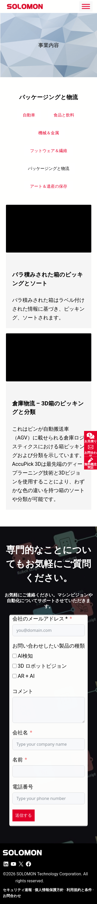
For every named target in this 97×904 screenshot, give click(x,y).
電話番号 (22, 787)
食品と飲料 (64, 115)
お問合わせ (12, 896)
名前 (17, 760)
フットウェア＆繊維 (48, 150)
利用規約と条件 (79, 890)
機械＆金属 (48, 132)
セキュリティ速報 (17, 890)
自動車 (29, 115)
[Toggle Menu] (86, 6)
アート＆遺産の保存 (48, 186)
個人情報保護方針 (49, 890)
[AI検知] (14, 656)
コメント (22, 691)
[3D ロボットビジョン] (14, 666)
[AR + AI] (14, 676)
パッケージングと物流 (48, 168)
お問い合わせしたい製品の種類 (48, 646)
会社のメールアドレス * (40, 619)
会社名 (20, 732)
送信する (23, 815)
